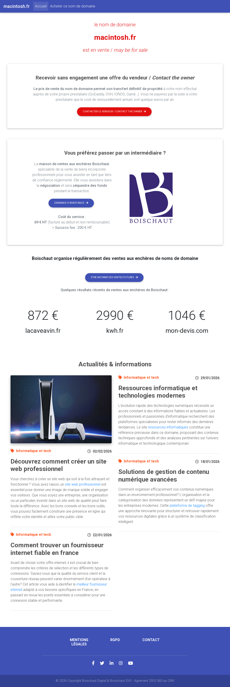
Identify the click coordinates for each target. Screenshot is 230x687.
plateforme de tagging (187, 505)
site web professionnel (82, 484)
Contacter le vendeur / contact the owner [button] (114, 111)
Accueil (41, 5)
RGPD (115, 640)
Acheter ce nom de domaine (72, 6)
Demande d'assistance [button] (71, 202)
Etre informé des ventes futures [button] (114, 277)
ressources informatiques (168, 427)
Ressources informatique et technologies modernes (157, 391)
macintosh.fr (115, 37)
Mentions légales (79, 642)
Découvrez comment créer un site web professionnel (58, 465)
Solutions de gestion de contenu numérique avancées (163, 475)
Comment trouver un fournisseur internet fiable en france (57, 548)
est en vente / (115, 50)
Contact (151, 640)
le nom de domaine (115, 24)
